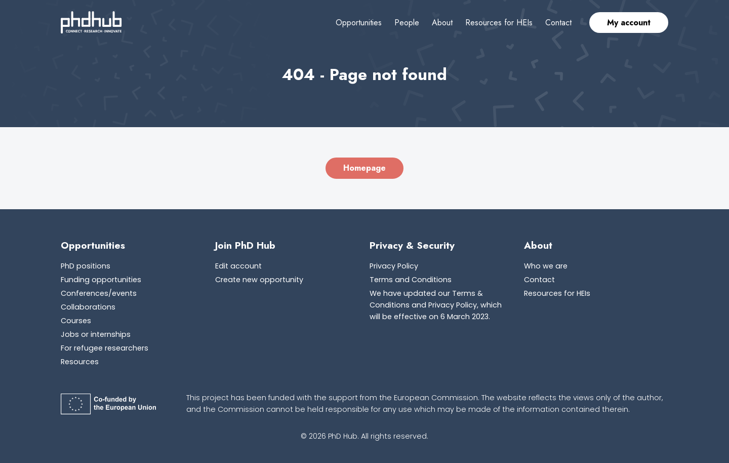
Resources (80, 362)
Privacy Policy (394, 266)
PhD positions (85, 266)
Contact (558, 22)
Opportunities (359, 22)
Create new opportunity (259, 280)
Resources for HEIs (499, 22)
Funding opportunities (101, 280)
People (406, 22)
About (442, 22)
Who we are (546, 266)
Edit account (238, 266)
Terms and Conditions (411, 280)
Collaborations (88, 307)
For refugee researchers (104, 348)
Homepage (364, 168)
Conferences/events (99, 293)
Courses (76, 321)
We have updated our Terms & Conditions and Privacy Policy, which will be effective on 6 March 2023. (436, 305)
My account (629, 22)
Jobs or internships (96, 334)
